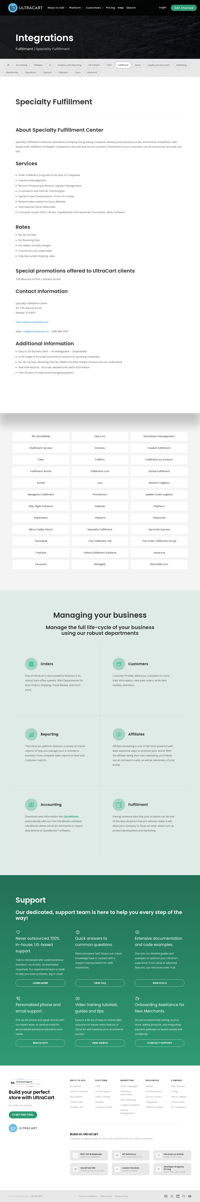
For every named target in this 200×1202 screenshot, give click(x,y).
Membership (12, 72)
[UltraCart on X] (171, 1196)
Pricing (174, 1091)
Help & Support (178, 1096)
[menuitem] (56, 7)
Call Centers (94, 65)
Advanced (92, 72)
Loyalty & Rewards (130, 1104)
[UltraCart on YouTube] (189, 1196)
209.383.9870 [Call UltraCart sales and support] (36, 1196)
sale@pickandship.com (36, 331)
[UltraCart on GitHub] (183, 1196)
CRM (109, 65)
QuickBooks (71, 816)
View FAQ (100, 983)
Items (138, 65)
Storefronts (76, 1086)
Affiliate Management (127, 1112)
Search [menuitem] (131, 8)
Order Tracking (102, 1096)
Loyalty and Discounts (158, 65)
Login (162, 7)
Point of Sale (76, 1101)
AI (50, 65)
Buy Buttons (76, 1096)
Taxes (78, 72)
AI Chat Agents (102, 1091)
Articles (149, 1086)
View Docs (159, 983)
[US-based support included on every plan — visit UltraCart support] (25, 1082)
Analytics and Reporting (69, 65)
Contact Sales (178, 1101)
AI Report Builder (103, 1107)
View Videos (100, 1043)
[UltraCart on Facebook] (166, 1196)
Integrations (152, 1101)
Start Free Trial (23, 1114)
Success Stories (154, 1096)
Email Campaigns (129, 1086)
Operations (30, 72)
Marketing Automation (126, 1093)
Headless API (76, 1107)
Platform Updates (155, 1107)
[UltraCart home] (23, 1128)
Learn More (40, 983)
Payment (47, 72)
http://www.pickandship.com (32, 322)
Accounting (21, 65)
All (8, 65)
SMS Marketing (128, 1099)
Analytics (99, 1101)
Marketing (181, 65)
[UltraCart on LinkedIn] (177, 1196)
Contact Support (159, 1043)
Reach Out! (40, 1043)
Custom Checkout (79, 1091)
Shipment (63, 72)
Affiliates (38, 65)
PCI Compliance (179, 1107)
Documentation (154, 1091)
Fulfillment (24, 49)
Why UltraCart (178, 1086)
